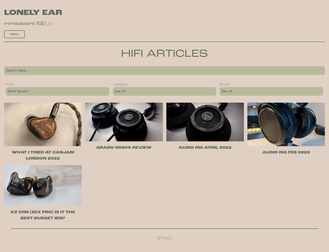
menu (14, 34)
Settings (164, 238)
